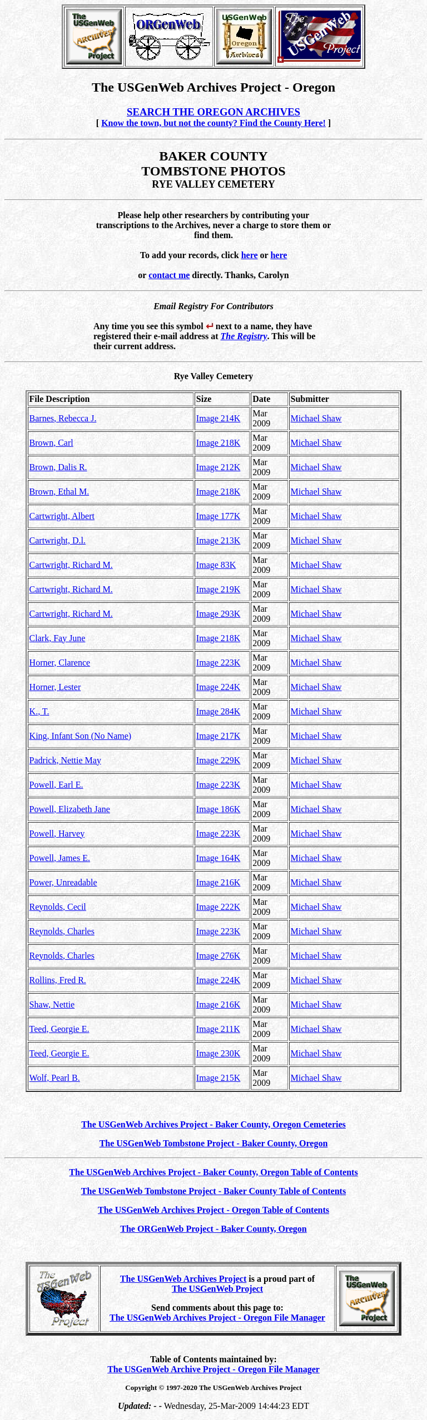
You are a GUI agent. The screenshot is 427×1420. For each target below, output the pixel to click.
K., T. (39, 711)
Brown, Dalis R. (58, 467)
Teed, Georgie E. (59, 1029)
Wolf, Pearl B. (54, 1077)
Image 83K (216, 565)
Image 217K (218, 736)
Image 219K (218, 589)
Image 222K (218, 907)
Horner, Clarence (60, 662)
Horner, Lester (55, 687)
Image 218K (218, 442)
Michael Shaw (316, 418)
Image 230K (218, 1053)
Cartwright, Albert (62, 516)
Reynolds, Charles (62, 931)
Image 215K (218, 1077)
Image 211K (218, 1029)
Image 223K (218, 662)
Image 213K (218, 540)
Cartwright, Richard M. (71, 565)
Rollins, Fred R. (57, 980)
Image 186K (218, 809)
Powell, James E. (59, 858)
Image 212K (218, 467)
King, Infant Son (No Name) (80, 736)
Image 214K (218, 418)
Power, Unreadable (63, 882)
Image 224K (218, 687)
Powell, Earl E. (56, 784)
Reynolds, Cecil (57, 907)
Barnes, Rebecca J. (63, 418)
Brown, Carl (51, 442)
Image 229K (218, 760)
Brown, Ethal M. (59, 491)
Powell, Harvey (57, 833)
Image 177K (218, 516)
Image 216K (218, 882)
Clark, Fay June (57, 638)
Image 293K (218, 613)
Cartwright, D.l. (57, 540)
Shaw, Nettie (52, 1004)
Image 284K (218, 711)
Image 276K (218, 955)
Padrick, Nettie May (65, 760)
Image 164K (218, 858)
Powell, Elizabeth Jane (69, 809)
